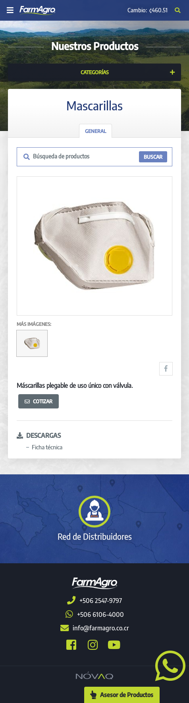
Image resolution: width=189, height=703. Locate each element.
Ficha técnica (47, 447)
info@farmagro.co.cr (94, 628)
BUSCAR (153, 157)
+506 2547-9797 (94, 601)
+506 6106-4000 (95, 614)
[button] (167, 665)
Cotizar (38, 401)
